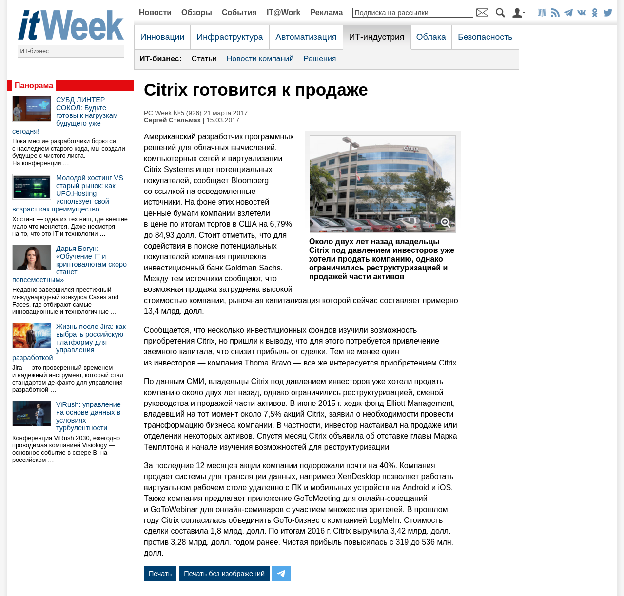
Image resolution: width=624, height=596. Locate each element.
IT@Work (284, 12)
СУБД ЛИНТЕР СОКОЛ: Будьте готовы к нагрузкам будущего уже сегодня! (65, 115)
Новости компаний (260, 59)
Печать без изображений (224, 573)
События (239, 12)
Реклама (326, 12)
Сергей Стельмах (172, 120)
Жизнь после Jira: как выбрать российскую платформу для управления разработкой (69, 342)
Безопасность (485, 37)
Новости (155, 12)
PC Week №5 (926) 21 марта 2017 (196, 112)
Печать (160, 573)
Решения (319, 59)
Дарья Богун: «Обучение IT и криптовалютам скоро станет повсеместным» (69, 264)
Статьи (204, 59)
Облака (431, 37)
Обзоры (196, 12)
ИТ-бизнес (34, 51)
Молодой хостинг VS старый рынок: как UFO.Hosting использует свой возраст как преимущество (67, 193)
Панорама (34, 85)
